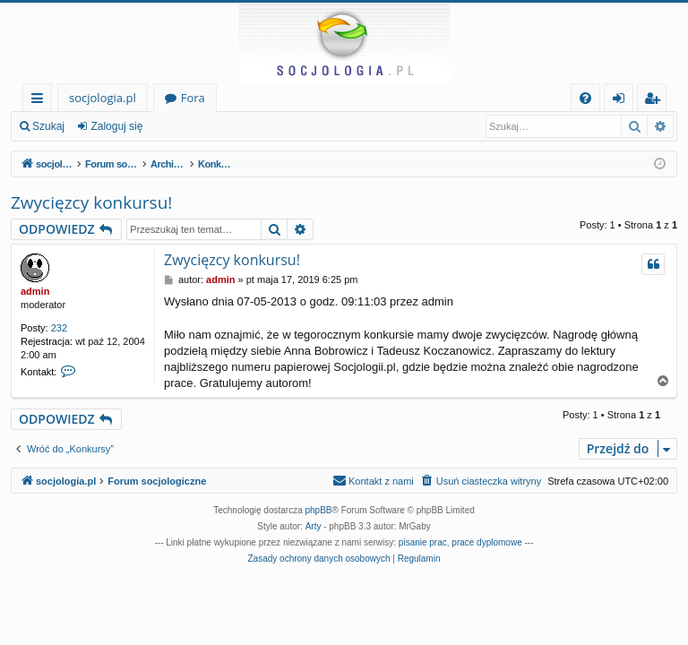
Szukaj (48, 126)
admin (35, 291)
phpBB (318, 510)
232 (59, 327)
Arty (313, 526)
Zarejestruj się (202, 126)
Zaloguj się (116, 126)
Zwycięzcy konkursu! (91, 202)
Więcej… (40, 101)
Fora (193, 98)
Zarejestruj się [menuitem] (656, 101)
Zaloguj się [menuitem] (622, 101)
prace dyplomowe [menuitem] (486, 542)
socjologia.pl (102, 98)
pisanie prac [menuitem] (423, 542)
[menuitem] (585, 98)
